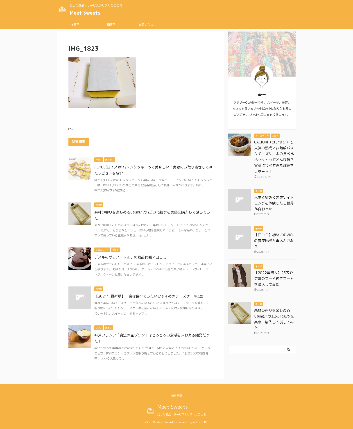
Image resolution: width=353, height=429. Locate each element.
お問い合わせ (147, 25)
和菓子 (111, 25)
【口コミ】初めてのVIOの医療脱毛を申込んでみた (274, 240)
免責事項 (176, 395)
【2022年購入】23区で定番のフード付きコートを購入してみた (274, 278)
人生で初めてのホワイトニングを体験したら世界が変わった (274, 203)
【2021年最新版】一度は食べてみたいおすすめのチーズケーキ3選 (148, 296)
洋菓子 (75, 25)
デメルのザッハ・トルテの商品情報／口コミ (130, 257)
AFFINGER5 (200, 422)
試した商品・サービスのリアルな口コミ (181, 414)
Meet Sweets (85, 12)
